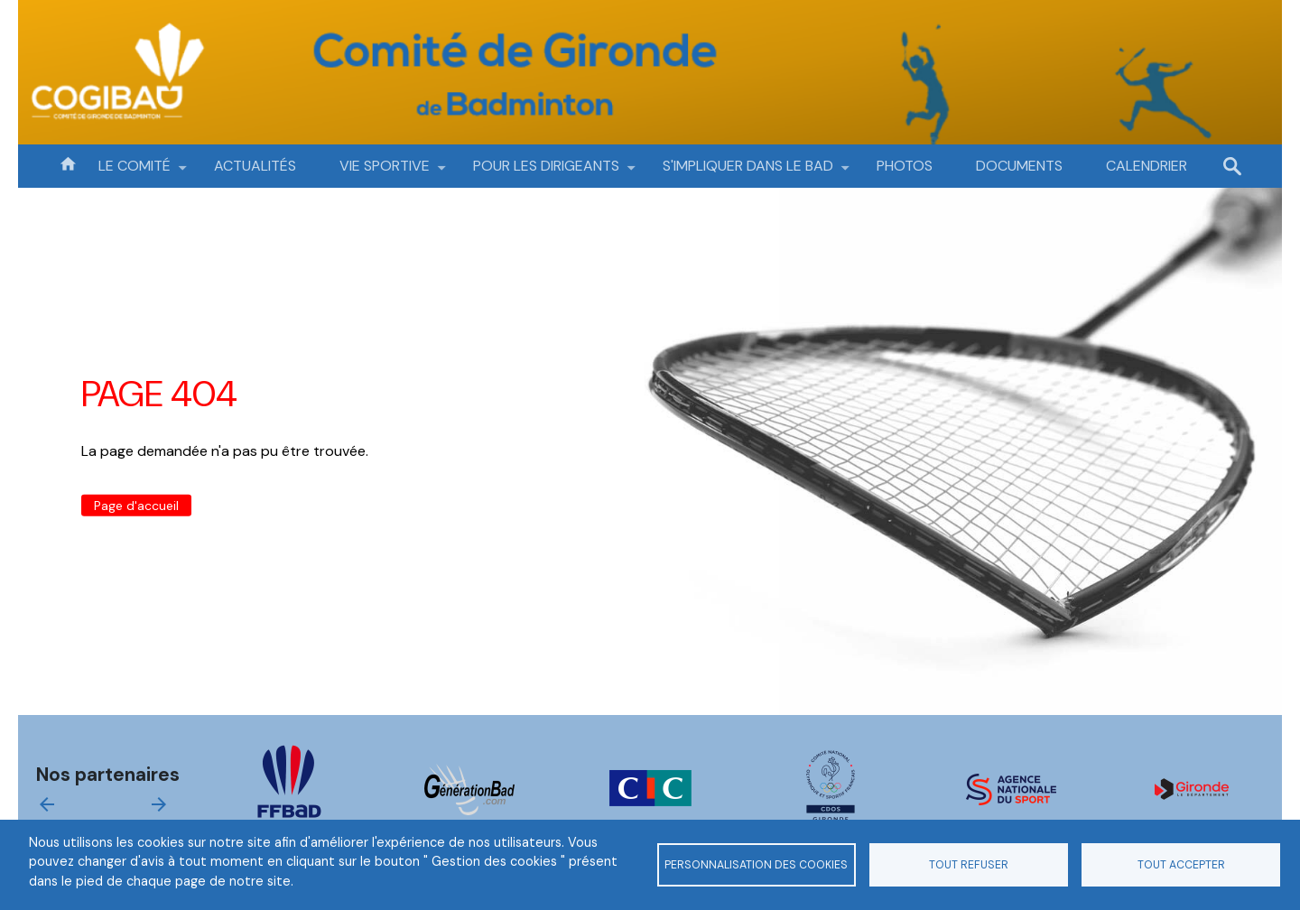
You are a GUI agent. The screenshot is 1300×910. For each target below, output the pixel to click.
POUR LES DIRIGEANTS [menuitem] (546, 172)
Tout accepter (1181, 865)
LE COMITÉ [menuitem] (134, 172)
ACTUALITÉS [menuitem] (255, 165)
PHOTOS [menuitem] (905, 165)
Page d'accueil (136, 505)
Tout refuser (968, 865)
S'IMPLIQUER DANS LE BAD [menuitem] (748, 172)
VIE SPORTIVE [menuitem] (384, 172)
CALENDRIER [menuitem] (1146, 165)
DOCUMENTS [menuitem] (1019, 165)
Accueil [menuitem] (68, 162)
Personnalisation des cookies (756, 865)
